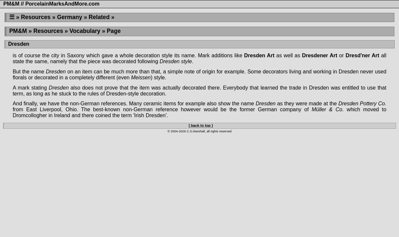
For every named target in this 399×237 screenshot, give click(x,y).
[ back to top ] (201, 125)
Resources (35, 17)
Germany (69, 17)
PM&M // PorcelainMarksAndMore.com (51, 4)
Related (99, 17)
